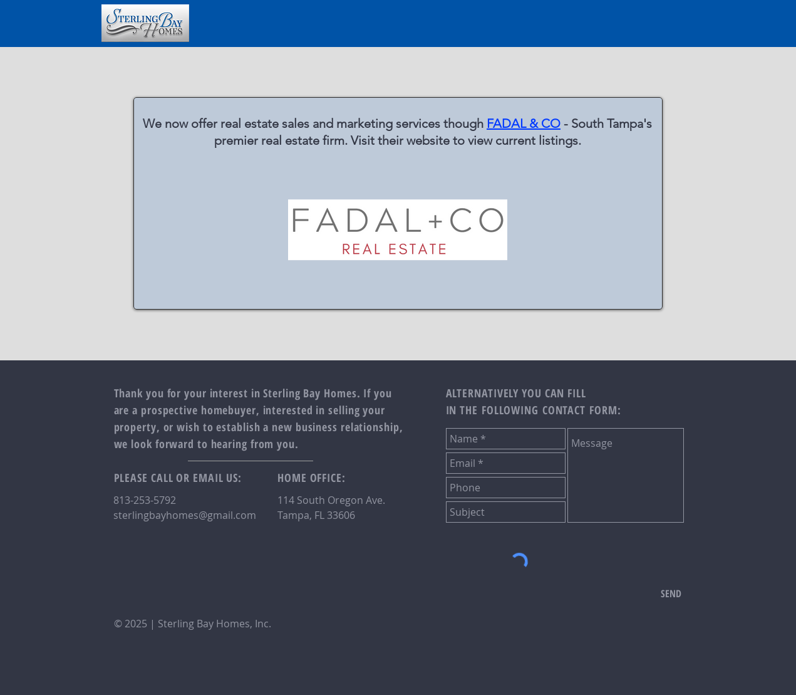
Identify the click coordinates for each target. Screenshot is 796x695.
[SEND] (671, 593)
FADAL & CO (524, 123)
